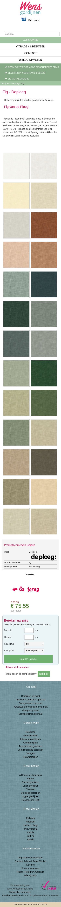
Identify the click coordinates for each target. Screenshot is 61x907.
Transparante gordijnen (30, 746)
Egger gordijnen (30, 796)
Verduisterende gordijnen (30, 749)
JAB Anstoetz (30, 829)
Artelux (30, 778)
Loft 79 (30, 836)
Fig (22, 83)
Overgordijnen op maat (30, 703)
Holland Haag (30, 825)
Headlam (30, 821)
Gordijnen (30, 40)
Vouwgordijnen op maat (30, 714)
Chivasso (30, 789)
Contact (30, 53)
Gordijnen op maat (30, 696)
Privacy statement (30, 868)
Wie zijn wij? (30, 875)
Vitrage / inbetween (30, 46)
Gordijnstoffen (30, 735)
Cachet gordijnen (30, 782)
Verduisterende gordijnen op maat (30, 706)
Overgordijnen (30, 742)
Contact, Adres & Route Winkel (30, 861)
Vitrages (30, 753)
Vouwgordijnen (30, 757)
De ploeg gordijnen (30, 793)
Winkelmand (30, 19)
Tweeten (30, 574)
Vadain (30, 839)
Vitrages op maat (30, 710)
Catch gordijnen (30, 785)
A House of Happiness (30, 775)
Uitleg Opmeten (30, 59)
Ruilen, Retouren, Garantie (30, 872)
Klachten (30, 864)
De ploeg (15, 83)
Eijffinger (30, 818)
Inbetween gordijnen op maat (30, 699)
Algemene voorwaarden (31, 857)
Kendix (30, 832)
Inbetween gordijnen (30, 739)
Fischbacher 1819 (30, 800)
